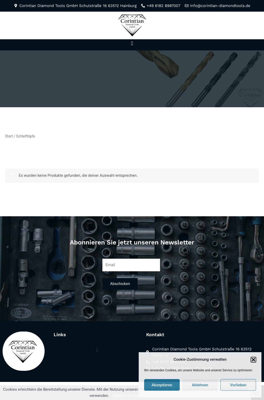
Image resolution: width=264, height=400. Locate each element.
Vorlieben (238, 385)
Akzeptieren (162, 385)
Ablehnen (200, 385)
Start (9, 136)
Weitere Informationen (131, 395)
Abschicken (120, 283)
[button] (253, 359)
